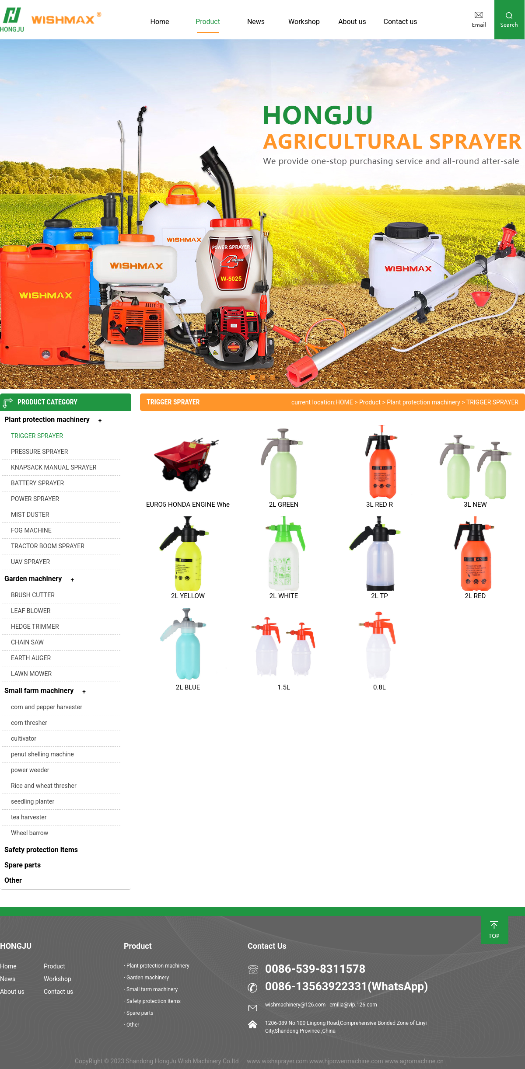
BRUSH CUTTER (33, 595)
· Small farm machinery (151, 989)
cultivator (23, 738)
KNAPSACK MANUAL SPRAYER (53, 467)
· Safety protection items (152, 1001)
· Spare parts (139, 1013)
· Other (131, 1024)
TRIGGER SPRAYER (37, 435)
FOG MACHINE (31, 530)
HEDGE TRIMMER (35, 626)
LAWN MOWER (31, 673)
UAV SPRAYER (30, 561)
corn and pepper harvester (46, 706)
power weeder (30, 769)
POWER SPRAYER (35, 498)
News (256, 21)
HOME (344, 402)
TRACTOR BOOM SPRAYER (47, 546)
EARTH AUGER (31, 658)
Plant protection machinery (423, 402)
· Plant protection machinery (156, 965)
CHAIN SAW (27, 642)
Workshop (304, 21)
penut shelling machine (42, 754)
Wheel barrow (29, 832)
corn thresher (29, 722)
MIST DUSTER (30, 514)
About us (352, 21)
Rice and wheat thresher (44, 785)
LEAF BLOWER (30, 610)
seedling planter (32, 801)
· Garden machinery (146, 977)
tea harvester (28, 817)
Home (159, 21)
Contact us (400, 21)
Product (208, 21)
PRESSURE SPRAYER (39, 451)
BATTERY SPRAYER (37, 483)
